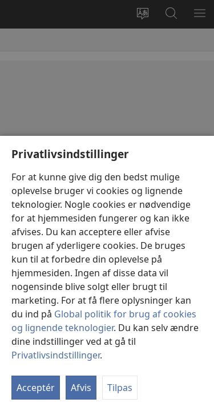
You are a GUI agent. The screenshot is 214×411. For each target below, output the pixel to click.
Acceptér (36, 387)
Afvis (81, 387)
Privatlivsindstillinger (55, 355)
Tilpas (119, 387)
